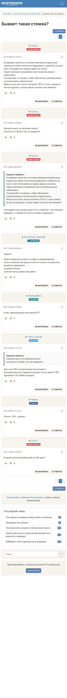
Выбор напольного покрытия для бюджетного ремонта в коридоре (28, 535)
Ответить (59, 31)
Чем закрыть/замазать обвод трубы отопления (29, 517)
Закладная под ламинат (17, 522)
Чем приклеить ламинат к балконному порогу (28, 528)
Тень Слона (34, 336)
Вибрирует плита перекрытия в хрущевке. (26, 541)
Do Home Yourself (34, 237)
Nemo (34, 399)
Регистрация (33, 571)
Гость (34, 45)
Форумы (7, 14)
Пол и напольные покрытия (27, 14)
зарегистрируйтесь (35, 497)
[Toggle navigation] (61, 3)
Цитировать (41, 101)
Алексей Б (34, 295)
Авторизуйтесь (14, 497)
